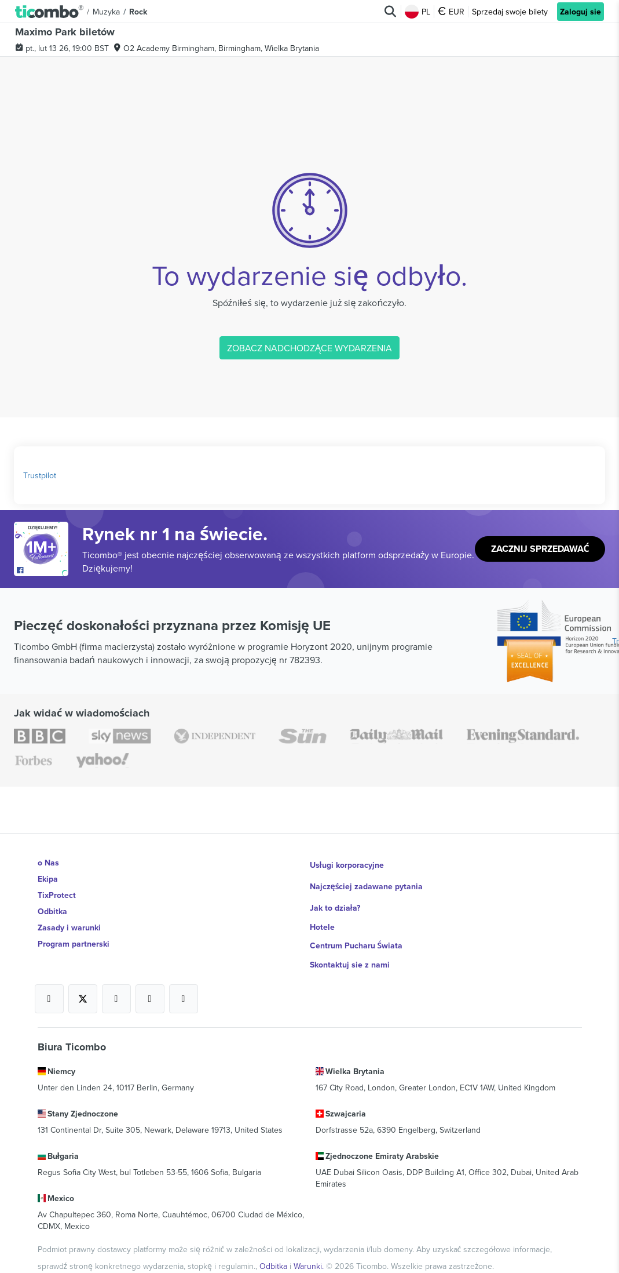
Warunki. (310, 1243)
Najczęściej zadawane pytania (367, 879)
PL (417, 11)
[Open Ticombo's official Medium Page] (149, 983)
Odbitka (52, 911)
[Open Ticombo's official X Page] (82, 983)
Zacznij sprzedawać (540, 549)
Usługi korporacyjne (347, 862)
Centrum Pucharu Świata (357, 927)
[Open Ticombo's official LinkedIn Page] (183, 983)
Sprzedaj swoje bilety (510, 11)
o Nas (48, 862)
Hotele (322, 911)
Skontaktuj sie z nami (350, 944)
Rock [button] (138, 11)
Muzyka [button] (106, 11)
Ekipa (48, 879)
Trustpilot (39, 475)
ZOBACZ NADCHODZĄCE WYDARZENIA (310, 347)
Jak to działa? (335, 895)
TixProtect (57, 895)
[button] (49, 11)
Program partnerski (73, 944)
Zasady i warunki (69, 927)
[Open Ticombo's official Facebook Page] (42, 570)
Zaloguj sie (580, 11)
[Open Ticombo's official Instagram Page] (116, 983)
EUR (451, 11)
